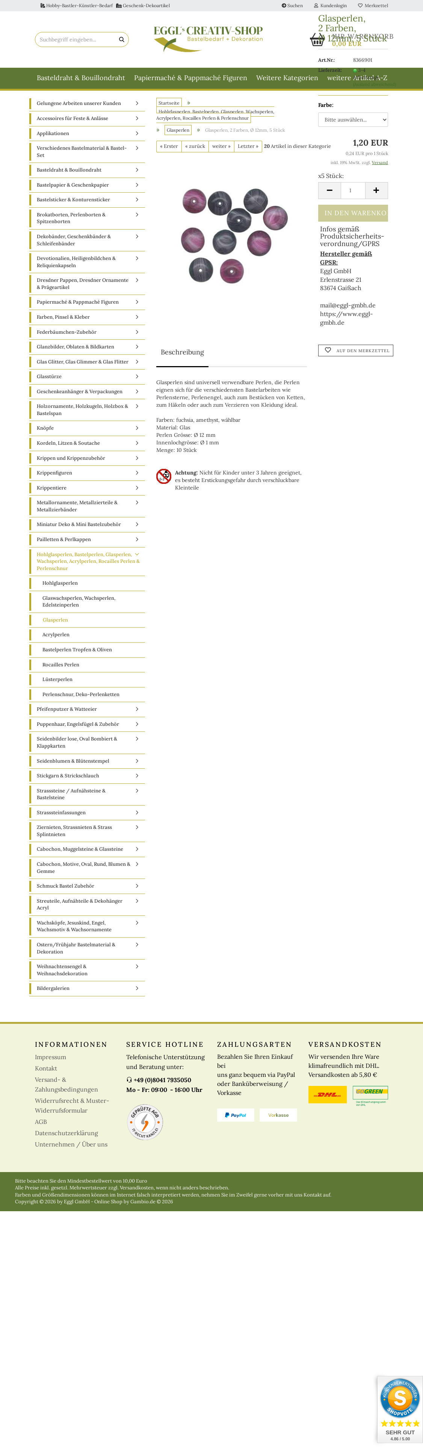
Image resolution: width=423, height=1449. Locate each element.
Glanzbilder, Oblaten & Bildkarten (75, 350)
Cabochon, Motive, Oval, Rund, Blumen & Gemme (83, 871)
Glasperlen (55, 623)
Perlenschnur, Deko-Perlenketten (80, 697)
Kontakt (46, 1071)
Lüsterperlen (57, 683)
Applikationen (53, 136)
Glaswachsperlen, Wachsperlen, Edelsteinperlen (78, 604)
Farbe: (326, 105)
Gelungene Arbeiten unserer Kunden (79, 106)
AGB (41, 1124)
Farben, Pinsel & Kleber (63, 320)
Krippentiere (51, 491)
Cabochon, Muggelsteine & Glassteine (80, 852)
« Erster (169, 149)
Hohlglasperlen (60, 586)
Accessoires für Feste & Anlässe (72, 122)
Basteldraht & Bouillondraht (81, 77)
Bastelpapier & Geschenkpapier (73, 188)
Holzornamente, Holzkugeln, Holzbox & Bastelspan (82, 413)
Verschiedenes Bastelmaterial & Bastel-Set (82, 155)
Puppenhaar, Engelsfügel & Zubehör (78, 727)
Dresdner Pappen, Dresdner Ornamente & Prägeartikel (82, 287)
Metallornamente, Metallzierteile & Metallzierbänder (77, 509)
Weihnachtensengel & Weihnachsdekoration (62, 973)
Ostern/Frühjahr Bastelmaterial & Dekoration (76, 951)
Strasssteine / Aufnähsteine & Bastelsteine (71, 797)
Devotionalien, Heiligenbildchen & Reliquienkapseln (76, 265)
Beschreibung (182, 355)
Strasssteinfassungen (61, 815)
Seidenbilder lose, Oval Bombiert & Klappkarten (77, 746)
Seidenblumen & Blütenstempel (73, 764)
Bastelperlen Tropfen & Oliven (77, 653)
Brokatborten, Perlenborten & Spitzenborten (71, 221)
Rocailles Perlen (60, 667)
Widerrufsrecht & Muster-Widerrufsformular (72, 1108)
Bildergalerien (53, 991)
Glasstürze (49, 380)
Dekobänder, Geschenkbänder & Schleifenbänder (74, 243)
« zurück (195, 149)
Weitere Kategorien (287, 77)
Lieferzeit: (329, 70)
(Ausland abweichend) (374, 84)
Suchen (292, 5)
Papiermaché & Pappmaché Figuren (190, 77)
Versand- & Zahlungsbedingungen (66, 1087)
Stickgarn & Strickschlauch (68, 779)
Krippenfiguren (54, 476)
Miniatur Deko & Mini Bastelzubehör (79, 528)
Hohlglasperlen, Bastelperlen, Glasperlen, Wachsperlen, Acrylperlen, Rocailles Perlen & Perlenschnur (88, 564)
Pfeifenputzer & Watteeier (67, 712)
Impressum (50, 1060)
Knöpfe (45, 431)
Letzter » (248, 149)
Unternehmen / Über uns (71, 1147)
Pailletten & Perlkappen (64, 543)
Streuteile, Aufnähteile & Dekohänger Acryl (79, 907)
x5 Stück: (331, 175)
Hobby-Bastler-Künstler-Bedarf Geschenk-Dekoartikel (105, 5)
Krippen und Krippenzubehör (71, 461)
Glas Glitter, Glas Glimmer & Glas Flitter (82, 365)
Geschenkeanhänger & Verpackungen (79, 394)
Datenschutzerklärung (66, 1136)
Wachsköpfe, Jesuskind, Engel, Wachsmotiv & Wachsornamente (74, 929)
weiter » (221, 149)
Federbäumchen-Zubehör (67, 335)
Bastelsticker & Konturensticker (73, 203)
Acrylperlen (55, 638)
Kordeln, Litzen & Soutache (68, 446)
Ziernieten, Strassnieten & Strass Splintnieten (74, 834)
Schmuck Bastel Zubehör (65, 889)
